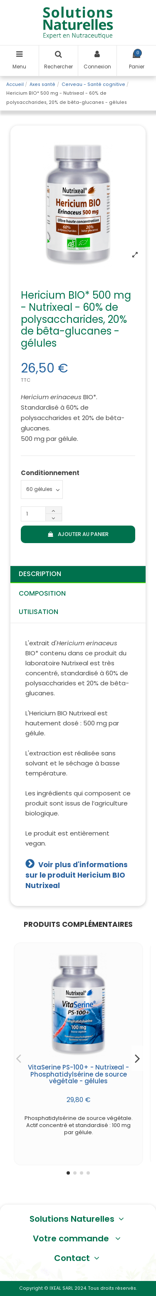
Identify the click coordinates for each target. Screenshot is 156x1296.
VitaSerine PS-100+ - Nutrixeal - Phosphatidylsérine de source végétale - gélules (78, 1074)
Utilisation (38, 611)
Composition (42, 593)
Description (40, 573)
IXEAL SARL (61, 1288)
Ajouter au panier (78, 534)
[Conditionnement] (42, 489)
